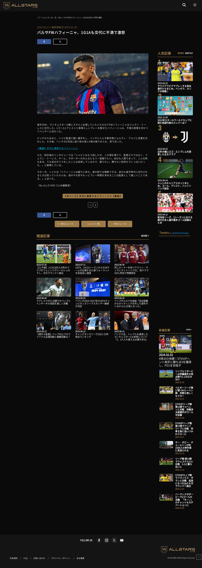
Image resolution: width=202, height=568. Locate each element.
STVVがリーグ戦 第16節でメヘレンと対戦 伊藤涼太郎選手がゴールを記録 (184, 409)
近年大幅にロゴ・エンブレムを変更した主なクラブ (174, 153)
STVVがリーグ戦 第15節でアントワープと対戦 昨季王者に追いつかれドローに (184, 429)
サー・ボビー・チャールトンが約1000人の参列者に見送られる (184, 446)
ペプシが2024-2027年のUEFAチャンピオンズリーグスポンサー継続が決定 (92, 303)
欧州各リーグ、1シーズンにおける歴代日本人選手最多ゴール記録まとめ (175, 220)
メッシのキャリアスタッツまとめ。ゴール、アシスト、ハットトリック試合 (174, 185)
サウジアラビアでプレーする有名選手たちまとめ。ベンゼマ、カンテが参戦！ (174, 88)
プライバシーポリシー (61, 558)
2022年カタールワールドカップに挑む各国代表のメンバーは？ (175, 121)
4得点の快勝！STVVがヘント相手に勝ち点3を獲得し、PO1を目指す (175, 362)
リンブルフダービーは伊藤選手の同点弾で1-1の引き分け (184, 375)
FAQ (25, 558)
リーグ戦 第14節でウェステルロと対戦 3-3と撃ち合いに (184, 462)
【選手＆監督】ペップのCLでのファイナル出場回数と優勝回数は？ (53, 335)
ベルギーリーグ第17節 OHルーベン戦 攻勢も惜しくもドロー (184, 391)
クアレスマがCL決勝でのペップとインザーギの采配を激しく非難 (53, 302)
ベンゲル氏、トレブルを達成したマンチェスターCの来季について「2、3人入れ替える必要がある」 (131, 336)
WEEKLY (181, 53)
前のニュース (67, 223)
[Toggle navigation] (195, 4)
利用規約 (14, 558)
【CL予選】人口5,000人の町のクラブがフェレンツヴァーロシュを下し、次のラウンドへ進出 (53, 270)
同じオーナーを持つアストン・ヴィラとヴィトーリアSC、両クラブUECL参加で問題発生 (131, 270)
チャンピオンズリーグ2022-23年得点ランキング (91, 335)
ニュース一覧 (93, 223)
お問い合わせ (39, 558)
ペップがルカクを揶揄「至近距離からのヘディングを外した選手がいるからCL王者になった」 (131, 303)
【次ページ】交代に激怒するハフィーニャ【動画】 (93, 196)
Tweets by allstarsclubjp (170, 239)
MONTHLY (189, 53)
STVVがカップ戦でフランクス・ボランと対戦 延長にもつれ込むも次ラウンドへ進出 (184, 480)
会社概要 (80, 558)
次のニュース (120, 223)
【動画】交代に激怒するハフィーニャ (57, 148)
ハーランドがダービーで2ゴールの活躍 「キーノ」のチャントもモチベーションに (184, 500)
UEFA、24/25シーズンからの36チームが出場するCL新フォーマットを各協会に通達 (92, 270)
